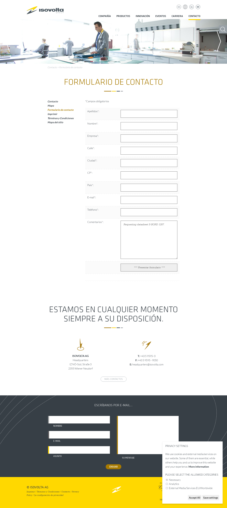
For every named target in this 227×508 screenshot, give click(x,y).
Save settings (210, 497)
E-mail (57, 441)
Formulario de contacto (70, 67)
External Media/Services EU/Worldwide (191, 488)
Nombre (57, 425)
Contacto (194, 16)
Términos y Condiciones (60, 118)
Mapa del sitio (55, 122)
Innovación (143, 16)
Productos (123, 16)
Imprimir (52, 114)
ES (179, 7)
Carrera (177, 16)
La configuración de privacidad (48, 495)
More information (198, 466)
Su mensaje (128, 457)
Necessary (175, 479)
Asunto (57, 456)
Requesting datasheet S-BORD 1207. (149, 240)
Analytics (174, 483)
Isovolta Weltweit (185, 5)
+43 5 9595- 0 (147, 356)
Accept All (194, 497)
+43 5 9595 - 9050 (148, 360)
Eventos (160, 16)
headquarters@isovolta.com (147, 364)
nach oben (116, 489)
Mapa (50, 105)
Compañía (104, 16)
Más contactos (113, 379)
